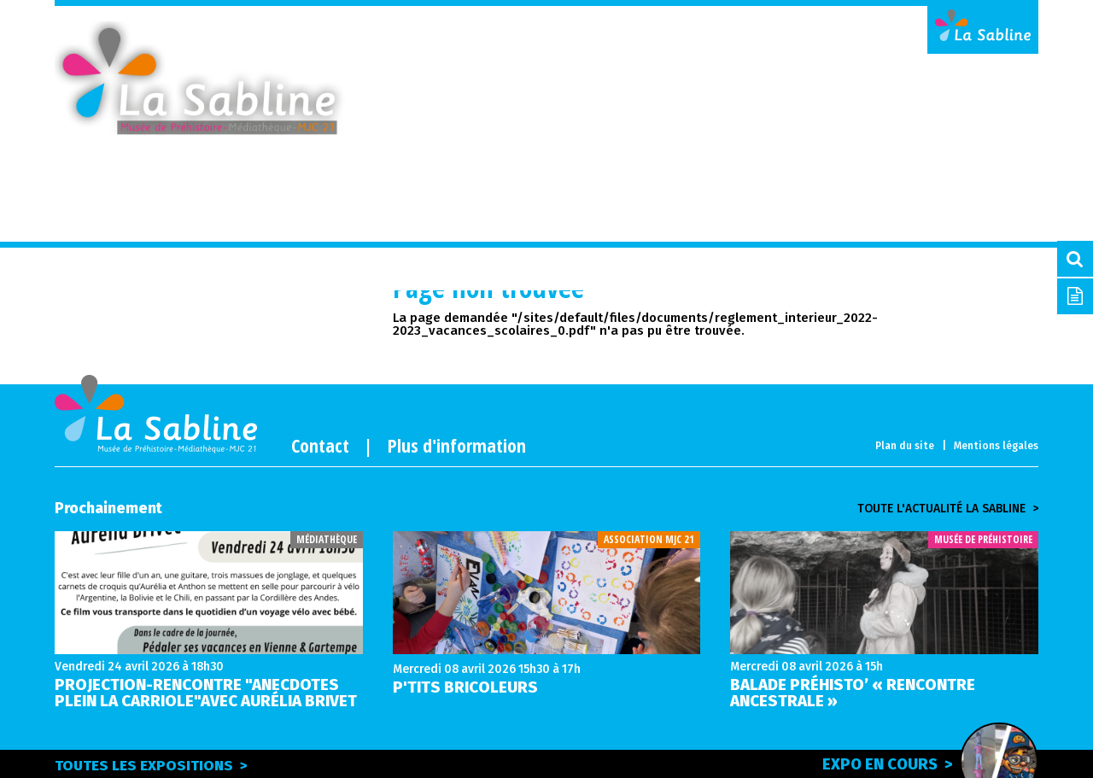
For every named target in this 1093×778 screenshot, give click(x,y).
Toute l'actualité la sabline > (947, 509)
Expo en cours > (924, 762)
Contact (320, 445)
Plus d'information (457, 445)
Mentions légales (996, 446)
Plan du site (904, 446)
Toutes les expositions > (151, 766)
